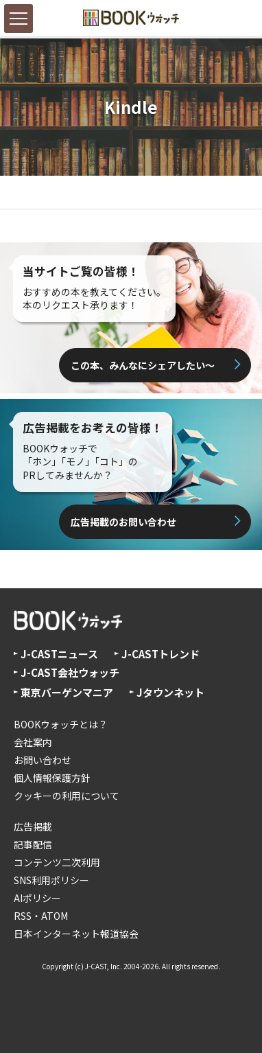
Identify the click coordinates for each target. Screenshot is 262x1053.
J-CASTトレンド (160, 654)
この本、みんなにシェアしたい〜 (143, 365)
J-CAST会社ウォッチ (70, 672)
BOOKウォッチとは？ (61, 724)
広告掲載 (33, 826)
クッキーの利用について (66, 795)
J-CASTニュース (59, 654)
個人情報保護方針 (52, 778)
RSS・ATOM (41, 916)
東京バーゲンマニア (67, 692)
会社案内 (33, 742)
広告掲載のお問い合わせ (123, 522)
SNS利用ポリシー (51, 880)
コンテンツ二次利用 (57, 862)
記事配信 (33, 844)
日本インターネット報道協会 (76, 933)
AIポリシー (37, 898)
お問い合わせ (42, 760)
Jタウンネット (170, 692)
